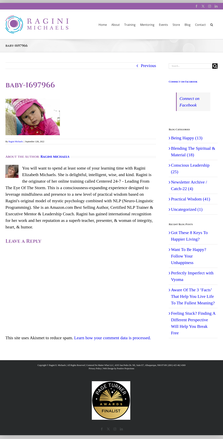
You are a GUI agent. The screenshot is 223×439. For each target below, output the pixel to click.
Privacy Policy (95, 368)
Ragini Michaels (16, 141)
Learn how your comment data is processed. (112, 337)
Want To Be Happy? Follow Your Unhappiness (188, 256)
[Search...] (190, 66)
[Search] (215, 66)
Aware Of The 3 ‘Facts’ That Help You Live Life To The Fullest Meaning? (193, 296)
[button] (211, 24)
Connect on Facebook (183, 81)
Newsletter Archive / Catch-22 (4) (189, 185)
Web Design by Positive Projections (118, 368)
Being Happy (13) (186, 138)
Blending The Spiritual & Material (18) (193, 151)
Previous (148, 65)
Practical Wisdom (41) (190, 199)
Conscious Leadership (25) (190, 168)
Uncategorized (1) (186, 209)
